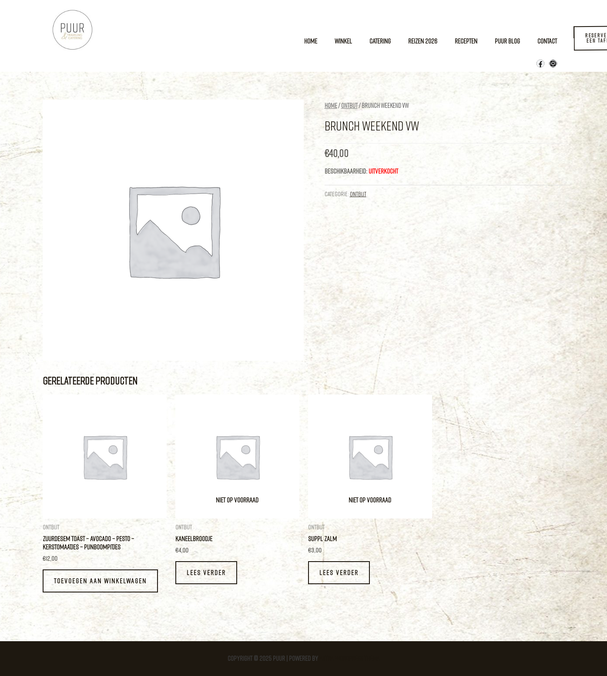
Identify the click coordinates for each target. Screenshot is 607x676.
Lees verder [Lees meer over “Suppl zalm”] (339, 572)
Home (310, 41)
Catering (380, 41)
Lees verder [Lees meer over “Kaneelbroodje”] (206, 572)
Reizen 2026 (422, 41)
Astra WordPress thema (349, 658)
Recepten (466, 41)
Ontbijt (349, 105)
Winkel (343, 41)
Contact (547, 41)
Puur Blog (507, 41)
